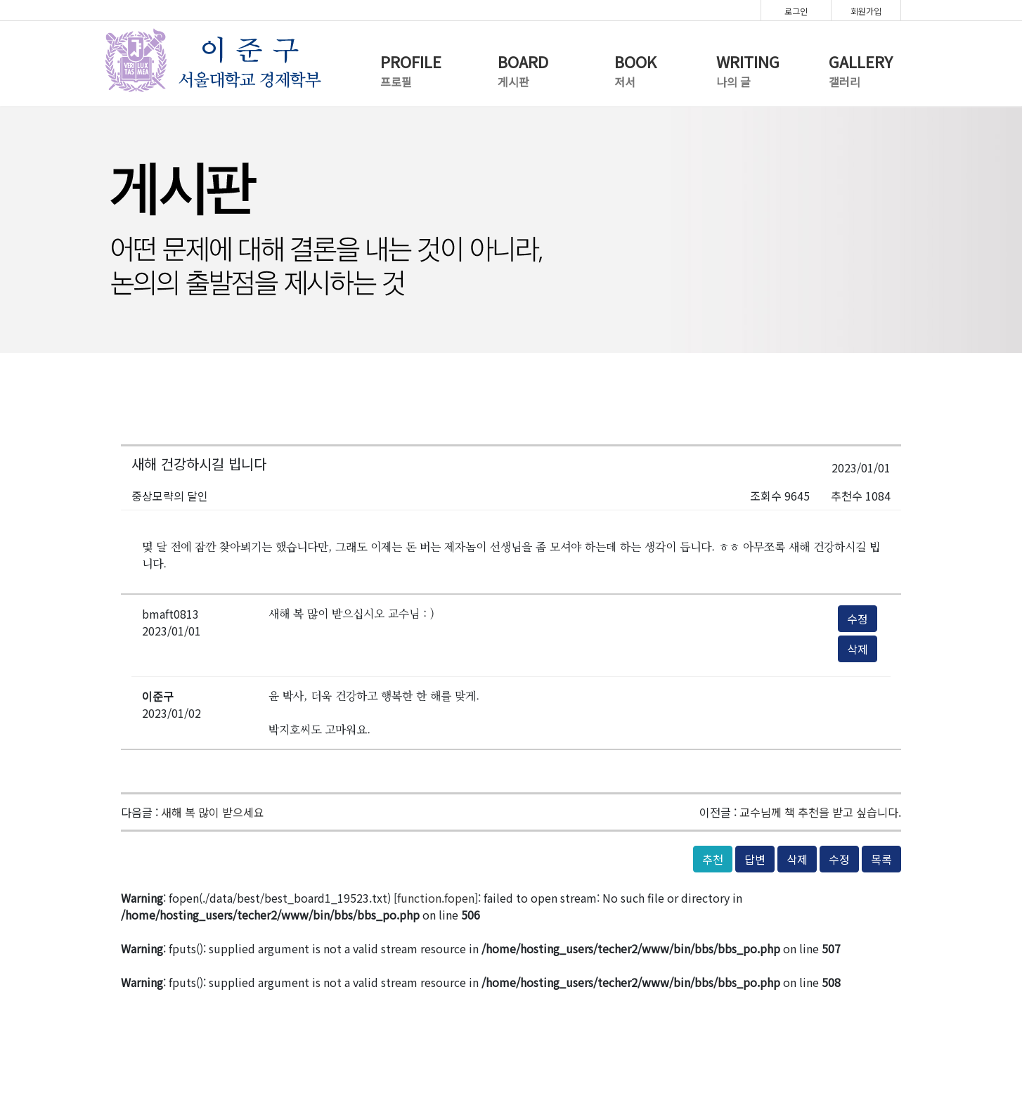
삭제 (857, 648)
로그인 (796, 11)
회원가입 (865, 11)
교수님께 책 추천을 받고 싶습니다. (820, 812)
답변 (754, 859)
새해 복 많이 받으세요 (212, 812)
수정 (857, 618)
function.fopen (435, 897)
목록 (881, 859)
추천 (712, 859)
